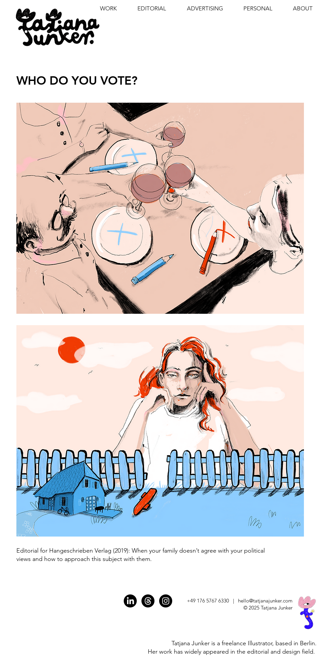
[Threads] (147, 600)
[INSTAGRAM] (165, 600)
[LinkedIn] (130, 600)
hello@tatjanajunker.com (265, 600)
